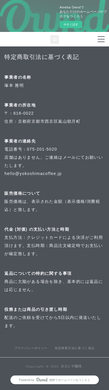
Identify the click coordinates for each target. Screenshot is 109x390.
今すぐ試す (71, 24)
